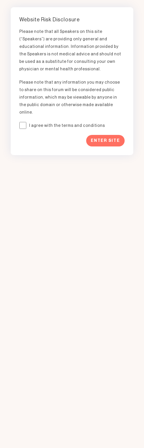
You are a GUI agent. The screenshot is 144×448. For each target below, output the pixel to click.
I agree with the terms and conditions (67, 125)
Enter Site (105, 140)
